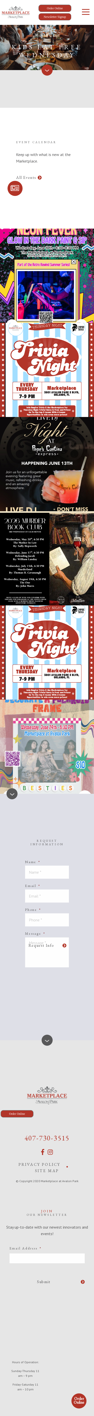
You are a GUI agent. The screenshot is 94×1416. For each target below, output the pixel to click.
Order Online (79, 1400)
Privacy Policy (40, 1164)
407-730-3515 (47, 1137)
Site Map (47, 1170)
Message (35, 933)
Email (32, 885)
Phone (33, 909)
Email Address (26, 1248)
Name (32, 862)
